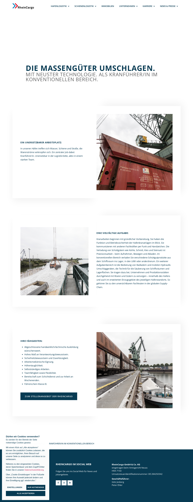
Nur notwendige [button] (36, 487)
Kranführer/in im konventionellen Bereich (71, 443)
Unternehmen (128, 6)
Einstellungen (14, 487)
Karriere (149, 6)
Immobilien (107, 6)
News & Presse (169, 6)
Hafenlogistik (60, 6)
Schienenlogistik (85, 6)
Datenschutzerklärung (34, 470)
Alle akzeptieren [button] (25, 493)
